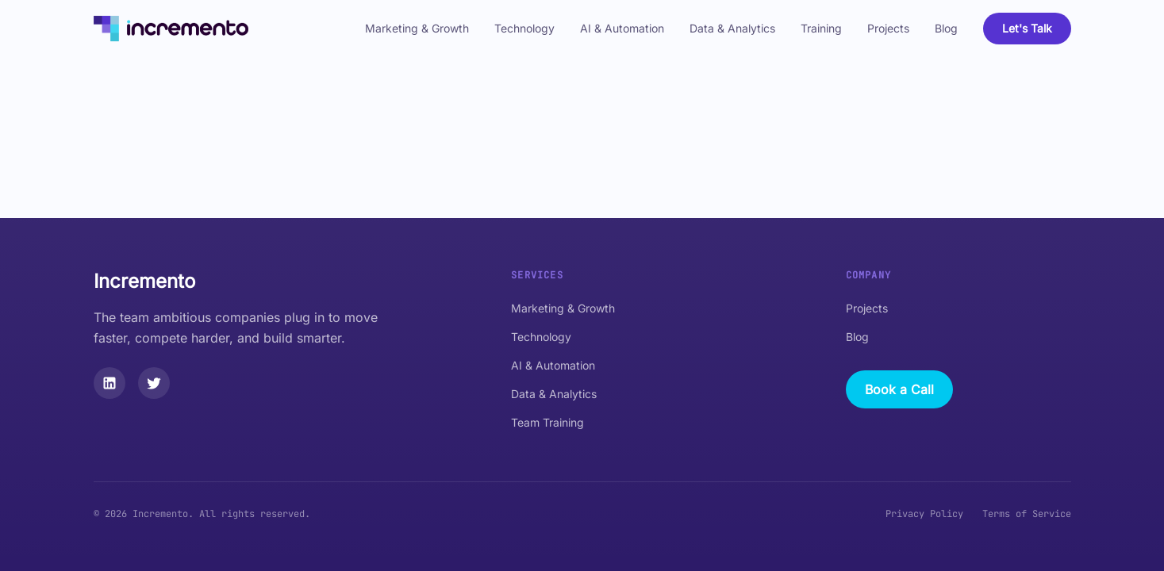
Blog (946, 28)
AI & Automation (622, 28)
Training (821, 28)
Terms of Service (1026, 514)
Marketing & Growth (417, 28)
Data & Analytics (732, 28)
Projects (888, 28)
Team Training (547, 422)
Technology (524, 28)
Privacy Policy (924, 514)
